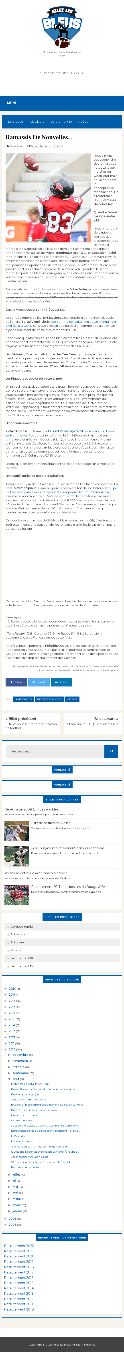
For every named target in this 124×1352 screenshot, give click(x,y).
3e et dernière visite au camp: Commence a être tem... (45, 1125)
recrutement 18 (22, 958)
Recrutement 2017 (19, 1272)
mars (16, 1199)
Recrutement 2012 (18, 1299)
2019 (12, 994)
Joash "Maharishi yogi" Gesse (29, 1156)
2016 (12, 1013)
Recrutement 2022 (19, 1246)
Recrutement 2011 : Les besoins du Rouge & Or (68, 887)
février (17, 1205)
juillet (16, 1174)
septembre (21, 1073)
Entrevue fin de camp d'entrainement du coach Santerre (47, 1104)
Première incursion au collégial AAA (34, 1110)
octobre (18, 1067)
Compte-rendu (22, 926)
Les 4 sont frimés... (23, 1141)
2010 (12, 1049)
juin (15, 1180)
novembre (20, 1061)
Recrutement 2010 (19, 1309)
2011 (12, 1043)
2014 (12, 1025)
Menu (10, 103)
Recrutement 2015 (18, 1283)
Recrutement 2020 (19, 1256)
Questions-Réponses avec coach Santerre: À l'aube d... (45, 1151)
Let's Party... (19, 1136)
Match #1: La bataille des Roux (30, 1083)
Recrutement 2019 (19, 1262)
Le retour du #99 (21, 1120)
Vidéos (72, 699)
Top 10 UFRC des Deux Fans (28, 1099)
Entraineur (18, 934)
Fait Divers (24, 699)
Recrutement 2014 (19, 1288)
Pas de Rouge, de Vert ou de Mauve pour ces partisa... (44, 1089)
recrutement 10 (49, 699)
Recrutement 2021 (18, 1251)
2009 (13, 1218)
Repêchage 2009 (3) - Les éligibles (31, 809)
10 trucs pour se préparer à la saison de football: (41, 1162)
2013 (12, 1031)
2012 (12, 1037)
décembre (20, 1054)
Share (16, 682)
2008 (13, 1224)
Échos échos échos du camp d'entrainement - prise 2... (45, 1130)
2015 (12, 1019)
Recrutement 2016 (18, 1278)
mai (15, 1187)
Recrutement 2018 (19, 1267)
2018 (12, 1001)
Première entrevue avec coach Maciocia (35, 873)
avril (15, 1193)
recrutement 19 (22, 966)
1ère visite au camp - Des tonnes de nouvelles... (40, 1146)
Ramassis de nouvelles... (26, 1167)
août (16, 1079)
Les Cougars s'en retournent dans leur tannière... (68, 848)
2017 (12, 1007)
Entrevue (17, 942)
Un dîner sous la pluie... (25, 1115)
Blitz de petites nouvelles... (51, 823)
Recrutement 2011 (18, 1304)
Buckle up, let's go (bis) (25, 1094)
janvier (17, 1211)
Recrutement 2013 (18, 1294)
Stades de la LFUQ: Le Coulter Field (92, 724)
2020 (13, 988)
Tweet (38, 682)
